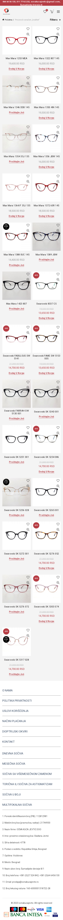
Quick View (28, 34)
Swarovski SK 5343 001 (46, 411)
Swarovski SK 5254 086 (46, 457)
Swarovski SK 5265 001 (46, 510)
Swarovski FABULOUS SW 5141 (16, 357)
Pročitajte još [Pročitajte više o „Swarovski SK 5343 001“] (46, 416)
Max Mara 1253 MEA (16, 58)
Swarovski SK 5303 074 (46, 606)
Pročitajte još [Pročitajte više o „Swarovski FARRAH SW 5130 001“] (16, 418)
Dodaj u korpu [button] (16, 69)
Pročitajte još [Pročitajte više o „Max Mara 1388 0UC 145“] (16, 265)
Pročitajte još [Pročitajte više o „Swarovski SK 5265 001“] (46, 515)
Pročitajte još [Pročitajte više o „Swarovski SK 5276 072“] (16, 612)
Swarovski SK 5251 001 (16, 457)
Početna (8, 20)
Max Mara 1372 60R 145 (46, 205)
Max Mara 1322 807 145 (46, 58)
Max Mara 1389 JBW (46, 254)
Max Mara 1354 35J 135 (16, 156)
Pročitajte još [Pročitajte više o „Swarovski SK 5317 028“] (16, 674)
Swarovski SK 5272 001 (16, 553)
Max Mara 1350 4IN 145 (46, 107)
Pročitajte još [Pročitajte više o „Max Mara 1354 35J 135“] (16, 161)
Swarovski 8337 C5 (46, 303)
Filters (54, 19)
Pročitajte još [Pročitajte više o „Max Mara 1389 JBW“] (46, 259)
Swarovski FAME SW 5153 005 (46, 357)
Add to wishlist (28, 29)
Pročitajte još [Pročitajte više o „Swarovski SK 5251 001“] (16, 462)
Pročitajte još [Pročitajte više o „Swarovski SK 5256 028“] (16, 515)
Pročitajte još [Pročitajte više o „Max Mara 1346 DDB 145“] (16, 112)
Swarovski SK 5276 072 (16, 606)
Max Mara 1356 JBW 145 (46, 156)
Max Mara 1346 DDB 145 (16, 107)
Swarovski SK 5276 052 (46, 553)
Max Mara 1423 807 (16, 303)
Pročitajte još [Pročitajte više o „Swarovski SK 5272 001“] (16, 558)
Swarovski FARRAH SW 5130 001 (16, 412)
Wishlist (46, 10)
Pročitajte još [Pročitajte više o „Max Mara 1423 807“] (16, 308)
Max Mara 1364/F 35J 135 (16, 205)
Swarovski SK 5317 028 (16, 659)
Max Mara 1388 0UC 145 (16, 254)
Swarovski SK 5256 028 (16, 510)
